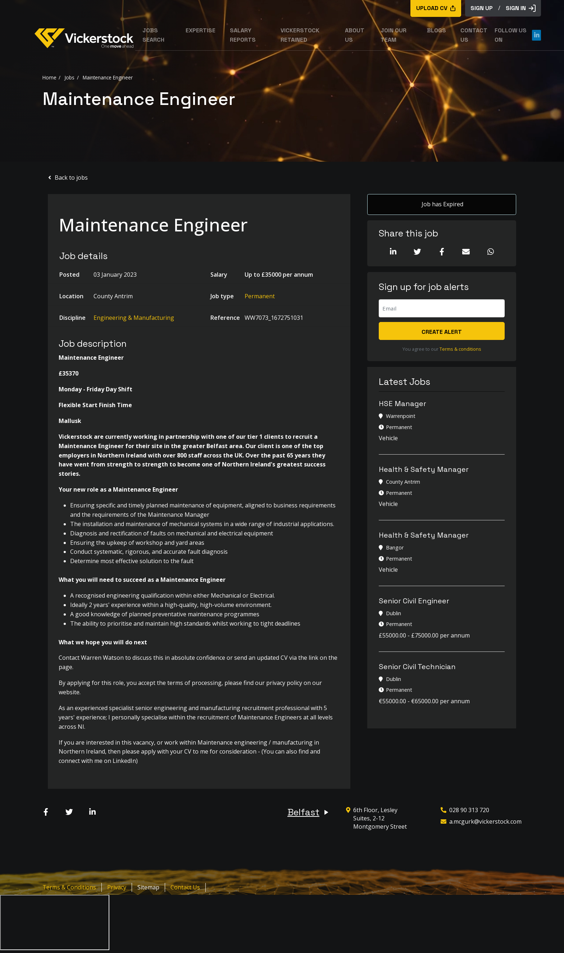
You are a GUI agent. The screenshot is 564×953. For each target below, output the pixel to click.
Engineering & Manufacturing (134, 318)
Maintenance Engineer (108, 77)
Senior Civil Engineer (414, 601)
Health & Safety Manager (424, 469)
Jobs (69, 77)
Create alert (442, 332)
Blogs (436, 30)
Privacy (116, 887)
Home (49, 77)
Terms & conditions (460, 349)
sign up (481, 8)
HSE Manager (402, 404)
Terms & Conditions (69, 887)
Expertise (200, 30)
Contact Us (185, 887)
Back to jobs (71, 177)
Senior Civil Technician (417, 666)
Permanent (260, 296)
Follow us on (518, 35)
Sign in (521, 8)
